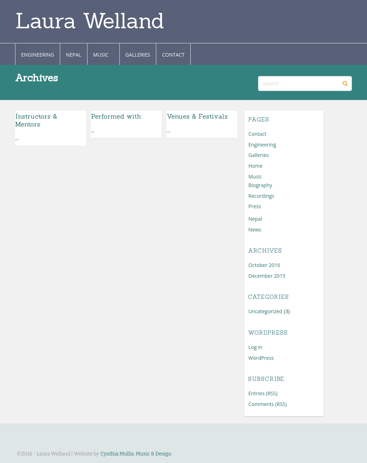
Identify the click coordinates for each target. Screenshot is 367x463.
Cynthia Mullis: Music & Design (135, 454)
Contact (173, 54)
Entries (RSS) (262, 393)
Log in (255, 347)
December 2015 (266, 275)
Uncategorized (265, 311)
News (254, 229)
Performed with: (116, 116)
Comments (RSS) (267, 404)
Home (255, 165)
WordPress (261, 357)
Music (103, 54)
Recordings (261, 195)
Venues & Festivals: (199, 116)
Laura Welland (89, 20)
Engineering (37, 54)
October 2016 (264, 265)
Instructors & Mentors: (36, 120)
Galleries (137, 54)
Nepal (73, 54)
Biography (260, 185)
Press (254, 206)
